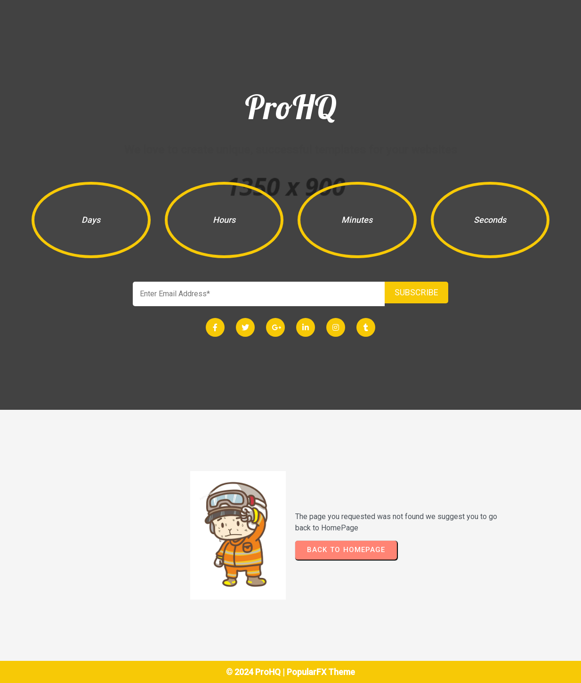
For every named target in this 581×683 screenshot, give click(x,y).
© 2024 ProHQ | (256, 672)
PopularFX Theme (321, 672)
